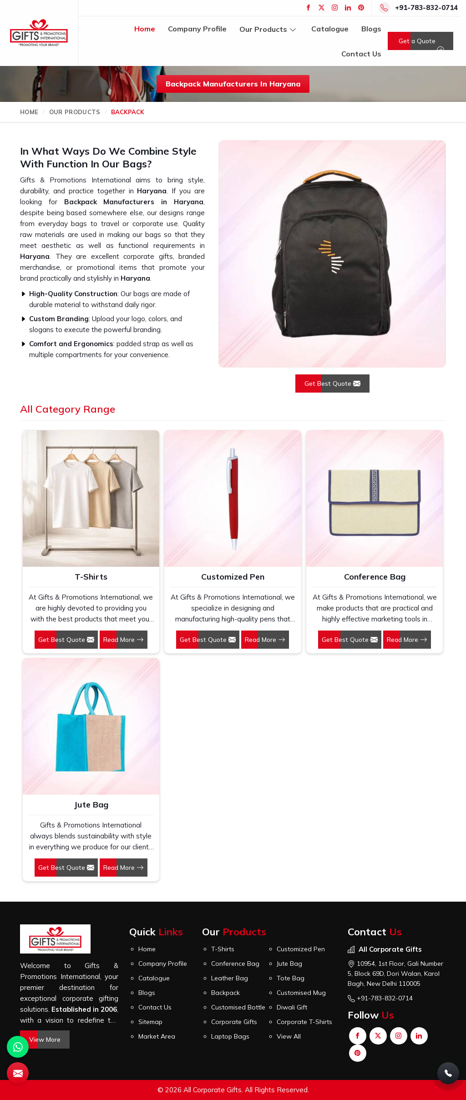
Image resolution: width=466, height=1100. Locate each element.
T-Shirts (91, 576)
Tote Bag (290, 978)
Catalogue (330, 28)
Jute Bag (91, 804)
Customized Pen (232, 576)
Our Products (269, 29)
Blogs (371, 28)
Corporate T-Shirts (304, 1022)
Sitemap (150, 1022)
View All (289, 1036)
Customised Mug (301, 993)
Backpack (225, 993)
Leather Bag (229, 978)
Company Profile (197, 28)
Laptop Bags (230, 1036)
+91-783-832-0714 (426, 7)
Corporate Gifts (234, 1022)
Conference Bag (374, 576)
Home (144, 28)
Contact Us (361, 53)
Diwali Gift (292, 1007)
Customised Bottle (238, 1007)
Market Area (156, 1036)
